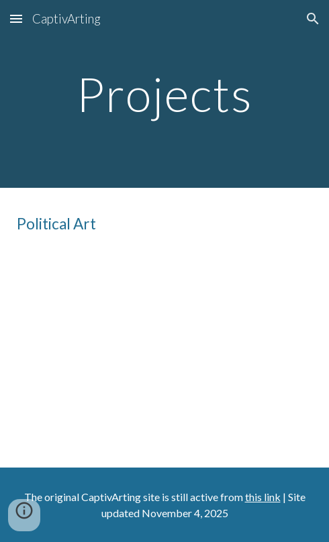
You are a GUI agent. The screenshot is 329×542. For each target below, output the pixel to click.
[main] (164, 94)
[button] (16, 18)
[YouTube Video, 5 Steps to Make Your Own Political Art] (164, 347)
